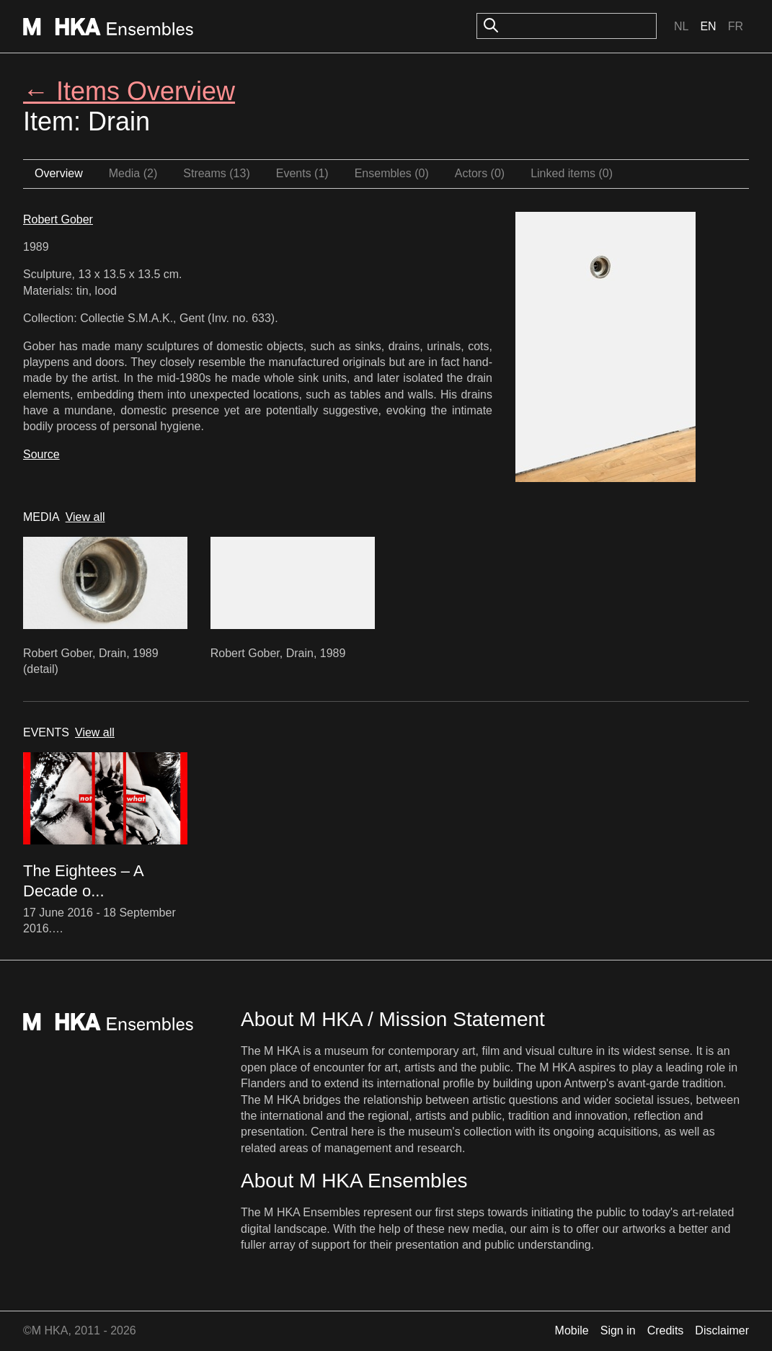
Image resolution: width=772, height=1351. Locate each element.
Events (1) (302, 173)
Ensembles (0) (392, 173)
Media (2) (133, 173)
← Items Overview (129, 91)
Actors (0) (480, 173)
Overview (59, 173)
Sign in (618, 1330)
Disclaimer (722, 1330)
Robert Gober (58, 219)
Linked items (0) (572, 173)
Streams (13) (216, 173)
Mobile (572, 1330)
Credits (665, 1330)
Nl (681, 26)
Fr (735, 26)
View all (85, 517)
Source (41, 454)
